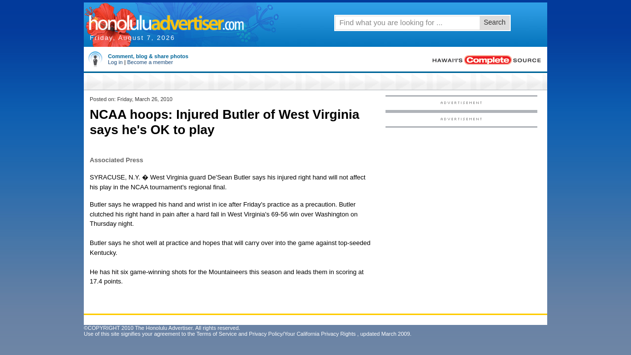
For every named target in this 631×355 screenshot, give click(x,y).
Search (494, 22)
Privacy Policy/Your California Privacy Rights (302, 334)
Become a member (150, 62)
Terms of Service (216, 334)
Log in (115, 62)
